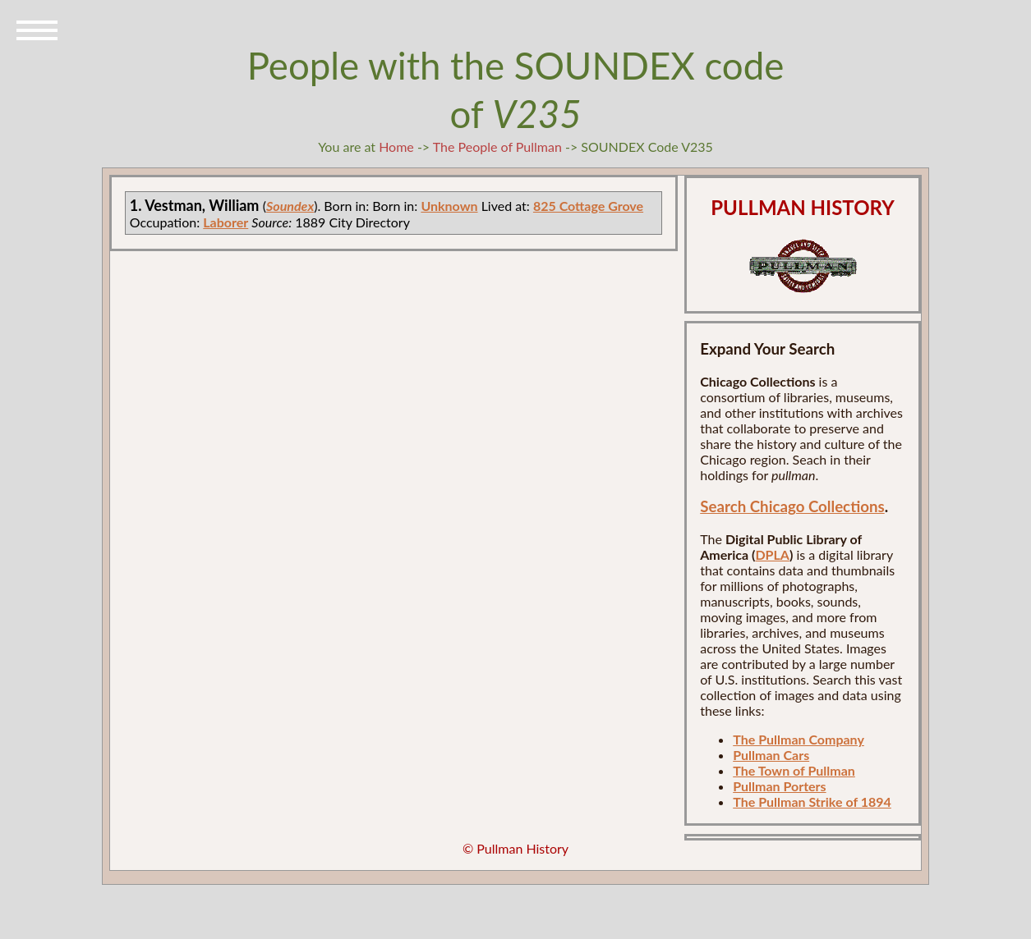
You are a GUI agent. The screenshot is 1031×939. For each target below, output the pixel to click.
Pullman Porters (779, 786)
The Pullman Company (798, 739)
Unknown (449, 205)
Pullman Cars (771, 755)
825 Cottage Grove (588, 205)
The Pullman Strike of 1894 (812, 801)
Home (396, 146)
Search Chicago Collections (792, 506)
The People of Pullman (497, 146)
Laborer (225, 222)
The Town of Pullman (794, 770)
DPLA (772, 554)
